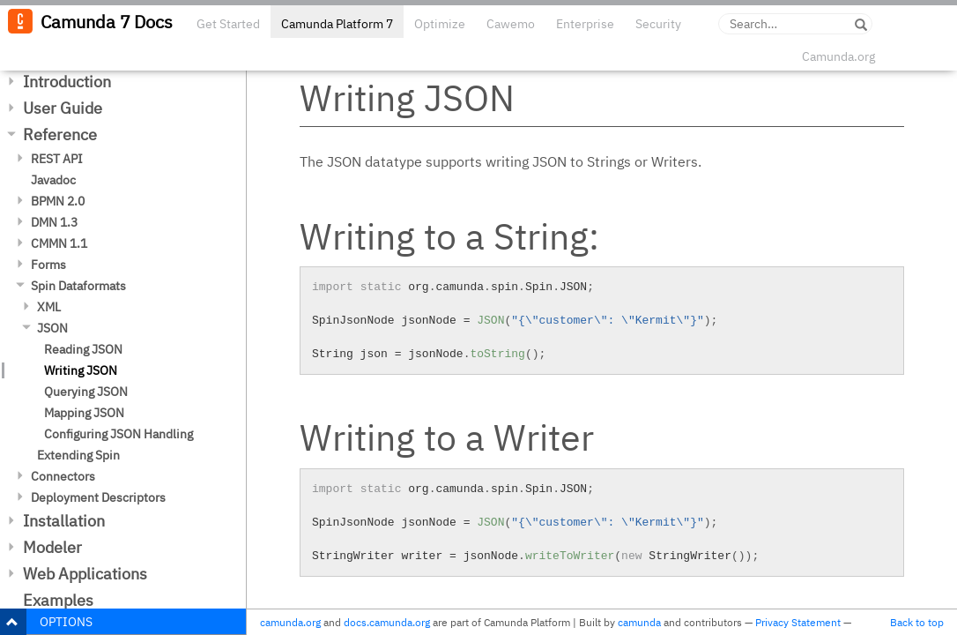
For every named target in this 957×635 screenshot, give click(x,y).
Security (658, 24)
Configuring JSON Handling (118, 434)
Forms (48, 265)
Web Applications (85, 574)
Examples (58, 600)
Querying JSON (86, 392)
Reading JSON (83, 349)
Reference (60, 134)
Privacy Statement (798, 622)
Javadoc (53, 180)
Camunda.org (838, 56)
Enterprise (585, 24)
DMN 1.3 (54, 222)
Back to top (917, 622)
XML (49, 307)
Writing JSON (80, 370)
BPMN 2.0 (58, 201)
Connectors (63, 476)
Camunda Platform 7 (337, 24)
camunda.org (290, 622)
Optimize (439, 24)
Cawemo (510, 24)
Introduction (67, 81)
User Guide (62, 108)
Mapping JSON (84, 413)
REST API (57, 159)
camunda (639, 622)
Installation (64, 521)
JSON (52, 328)
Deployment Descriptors (98, 497)
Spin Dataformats (78, 286)
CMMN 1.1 (59, 243)
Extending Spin (78, 455)
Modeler (52, 547)
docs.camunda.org (387, 622)
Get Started (228, 24)
